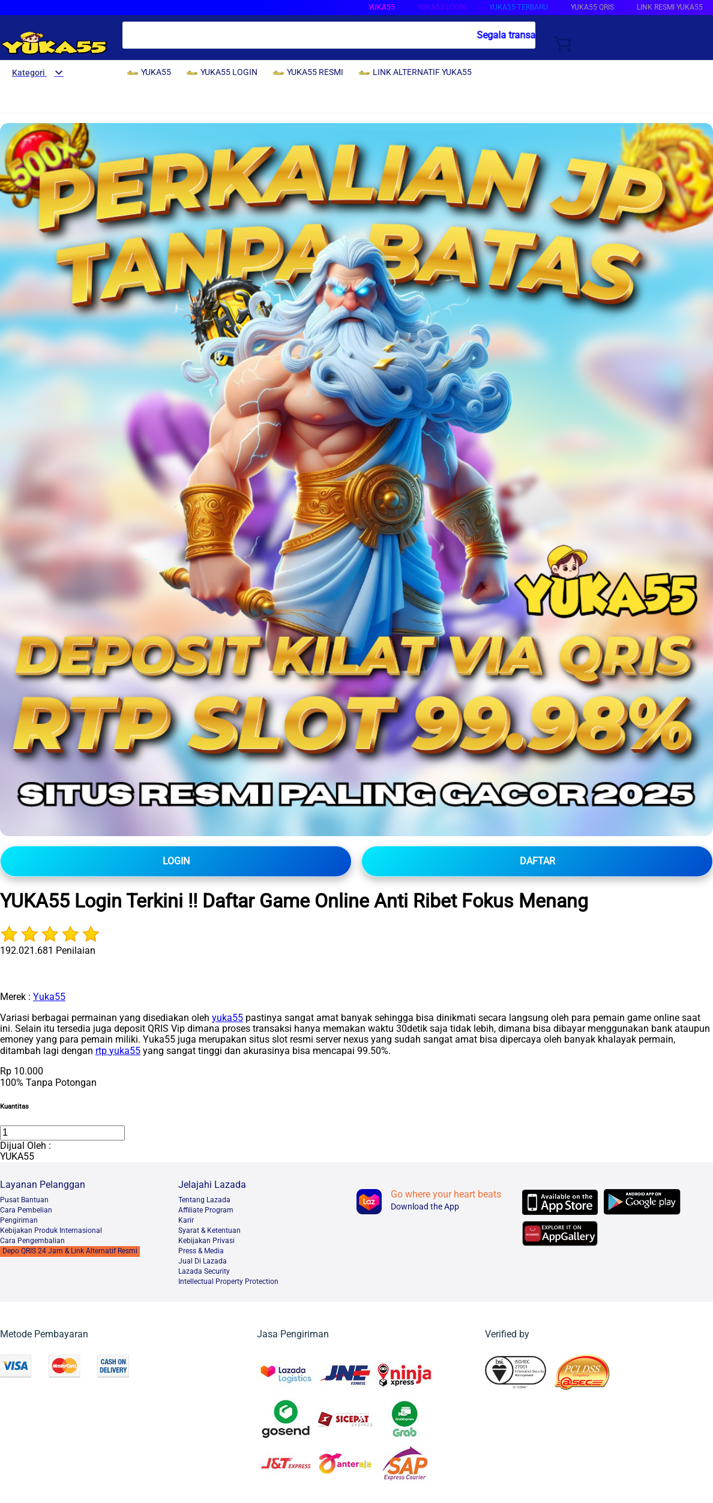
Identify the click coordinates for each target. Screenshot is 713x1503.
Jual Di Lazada (202, 1261)
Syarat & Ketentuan (209, 1230)
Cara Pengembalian (32, 1240)
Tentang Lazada (204, 1200)
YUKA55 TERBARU (518, 7)
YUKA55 (382, 7)
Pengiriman (19, 1220)
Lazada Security (204, 1271)
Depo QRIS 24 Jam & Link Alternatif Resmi (69, 1251)
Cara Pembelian (26, 1210)
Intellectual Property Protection (228, 1281)
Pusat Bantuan (24, 1200)
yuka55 (227, 1017)
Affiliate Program (205, 1210)
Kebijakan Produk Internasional (51, 1230)
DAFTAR (537, 861)
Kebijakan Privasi (206, 1240)
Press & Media (201, 1251)
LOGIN (176, 861)
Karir (186, 1220)
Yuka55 (49, 996)
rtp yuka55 (117, 1050)
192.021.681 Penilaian (47, 950)
